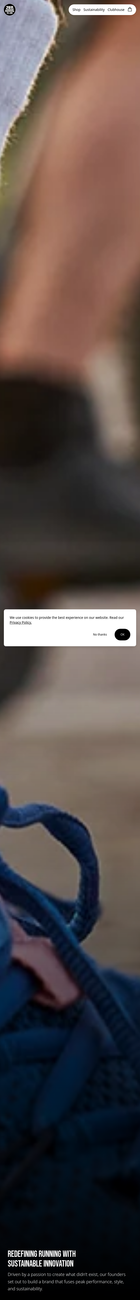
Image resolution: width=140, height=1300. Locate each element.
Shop (77, 9)
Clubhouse (116, 9)
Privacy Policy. (21, 622)
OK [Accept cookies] (122, 634)
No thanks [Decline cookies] (100, 635)
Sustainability (94, 9)
